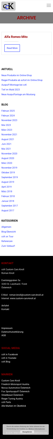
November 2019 (9, 167)
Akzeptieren (27, 432)
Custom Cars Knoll (10, 380)
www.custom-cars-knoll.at (23, 298)
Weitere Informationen (37, 429)
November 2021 (9, 134)
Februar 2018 (8, 196)
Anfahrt (5, 305)
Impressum (7, 328)
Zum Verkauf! (8, 246)
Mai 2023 (6, 125)
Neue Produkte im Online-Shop (16, 75)
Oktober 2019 (8, 172)
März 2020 (6, 163)
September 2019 (9, 177)
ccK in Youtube (8, 358)
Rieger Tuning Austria (12, 398)
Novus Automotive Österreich (15, 387)
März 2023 (6, 130)
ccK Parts (6, 402)
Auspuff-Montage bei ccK (14, 84)
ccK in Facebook (9, 354)
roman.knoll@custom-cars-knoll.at (26, 295)
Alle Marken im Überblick (13, 406)
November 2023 (9, 120)
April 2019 (6, 186)
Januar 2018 (7, 201)
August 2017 (7, 210)
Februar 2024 (8, 115)
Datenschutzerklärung (12, 332)
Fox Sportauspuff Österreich (15, 391)
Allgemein (6, 227)
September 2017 (9, 205)
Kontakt (5, 309)
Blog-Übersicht (8, 231)
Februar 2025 (8, 110)
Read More (12, 48)
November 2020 (9, 153)
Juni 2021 (6, 144)
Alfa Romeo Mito (16, 37)
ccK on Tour (7, 236)
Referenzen (7, 241)
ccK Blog (5, 361)
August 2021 (7, 139)
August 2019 (7, 182)
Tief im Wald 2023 (10, 89)
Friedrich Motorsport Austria (15, 384)
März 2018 (6, 191)
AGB (3, 335)
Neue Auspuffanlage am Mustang (18, 94)
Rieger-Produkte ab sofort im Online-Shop (22, 80)
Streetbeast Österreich (12, 395)
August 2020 (7, 158)
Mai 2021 (6, 148)
